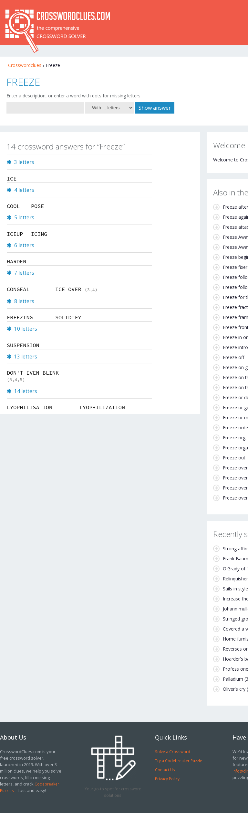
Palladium (233, 679)
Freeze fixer (235, 267)
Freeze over (235, 468)
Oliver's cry (234, 689)
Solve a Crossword (172, 751)
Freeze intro (235, 347)
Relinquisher (235, 579)
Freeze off (233, 357)
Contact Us (165, 769)
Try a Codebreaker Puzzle (178, 760)
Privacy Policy (167, 778)
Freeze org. (234, 437)
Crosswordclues (24, 65)
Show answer (155, 107)
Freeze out (234, 458)
